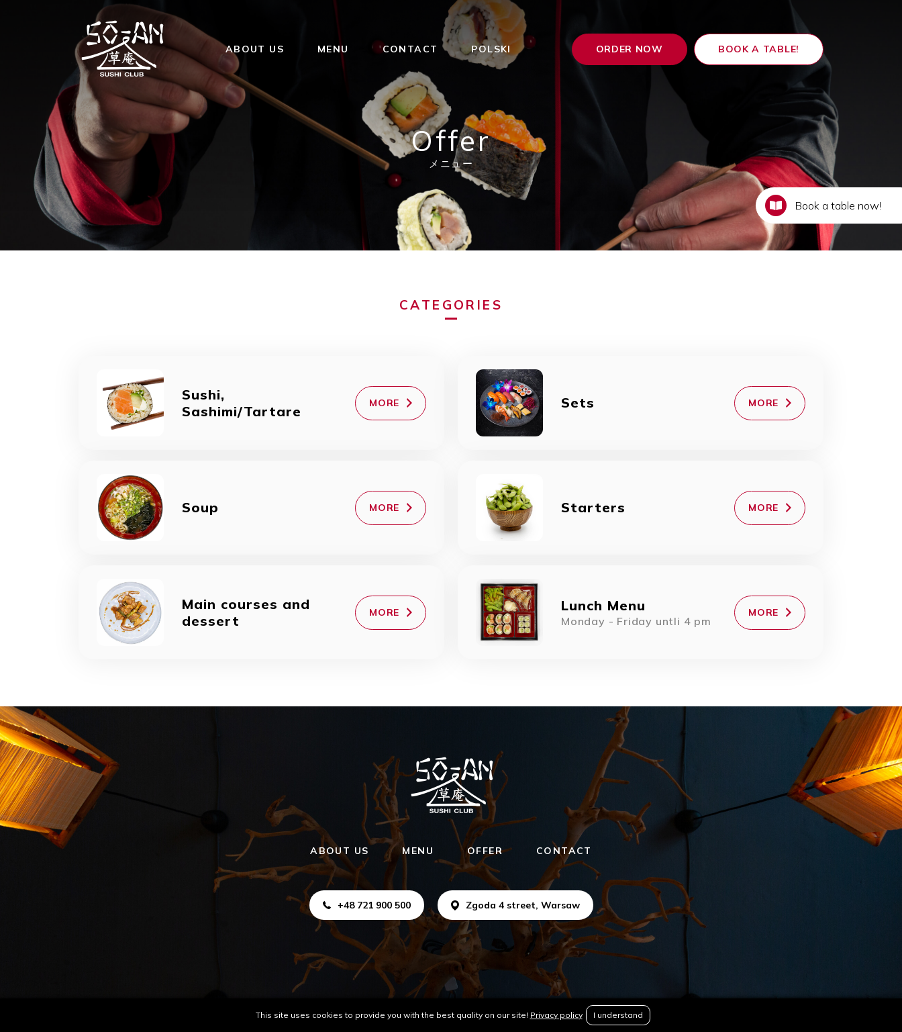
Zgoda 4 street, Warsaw (515, 905)
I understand (618, 1015)
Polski (491, 49)
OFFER (485, 851)
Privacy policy (556, 1015)
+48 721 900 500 (367, 905)
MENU (333, 49)
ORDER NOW (629, 49)
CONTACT (410, 49)
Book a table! (758, 49)
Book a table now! (823, 205)
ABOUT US (254, 49)
